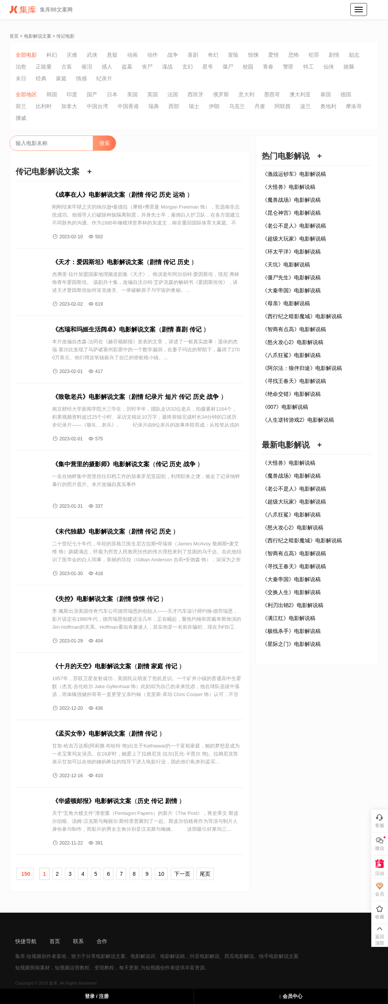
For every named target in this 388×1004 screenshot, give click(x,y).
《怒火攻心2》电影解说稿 (293, 342)
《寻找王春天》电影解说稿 (294, 381)
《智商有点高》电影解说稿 (294, 329)
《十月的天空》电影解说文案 (91, 666)
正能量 (44, 67)
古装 (66, 67)
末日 (21, 78)
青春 (268, 67)
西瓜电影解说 (239, 956)
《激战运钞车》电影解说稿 (294, 174)
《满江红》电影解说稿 (288, 618)
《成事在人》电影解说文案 (88, 194)
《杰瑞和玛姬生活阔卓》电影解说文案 (104, 329)
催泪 (86, 67)
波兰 (305, 106)
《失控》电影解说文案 (82, 599)
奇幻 (213, 55)
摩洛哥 (354, 106)
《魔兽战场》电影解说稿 (291, 199)
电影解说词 (142, 956)
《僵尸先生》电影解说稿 (291, 277)
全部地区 (26, 94)
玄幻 (187, 67)
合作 (102, 941)
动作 (152, 55)
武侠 (92, 55)
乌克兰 (237, 106)
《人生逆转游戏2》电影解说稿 (298, 419)
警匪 (288, 67)
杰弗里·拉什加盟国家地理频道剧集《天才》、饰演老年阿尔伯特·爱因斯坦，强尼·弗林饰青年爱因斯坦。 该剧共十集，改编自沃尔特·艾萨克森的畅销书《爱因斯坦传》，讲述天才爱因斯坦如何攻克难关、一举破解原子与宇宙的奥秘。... (145, 282)
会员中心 (290, 996)
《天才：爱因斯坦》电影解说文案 (97, 262)
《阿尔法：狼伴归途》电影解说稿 (302, 368)
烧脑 (348, 67)
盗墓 (127, 67)
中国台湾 (97, 106)
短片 (171, 397)
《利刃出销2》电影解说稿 (293, 605)
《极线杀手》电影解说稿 (291, 631)
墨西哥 (272, 94)
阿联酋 (283, 106)
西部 (174, 106)
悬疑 (112, 55)
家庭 (61, 78)
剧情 (334, 55)
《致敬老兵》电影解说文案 (88, 397)
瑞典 (153, 106)
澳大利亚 (300, 94)
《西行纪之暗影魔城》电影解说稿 (302, 316)
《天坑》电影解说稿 (286, 264)
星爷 (207, 67)
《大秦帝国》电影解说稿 (291, 290)
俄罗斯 (221, 94)
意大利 (246, 94)
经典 (41, 78)
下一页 (182, 874)
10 (161, 874)
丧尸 (147, 67)
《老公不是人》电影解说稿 (294, 225)
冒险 (233, 55)
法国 (172, 94)
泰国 (325, 94)
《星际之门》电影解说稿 (291, 644)
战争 (172, 55)
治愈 (21, 67)
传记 (151, 194)
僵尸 (228, 67)
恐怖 (293, 55)
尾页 (205, 874)
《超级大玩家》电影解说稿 (294, 238)
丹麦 (259, 106)
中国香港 (128, 106)
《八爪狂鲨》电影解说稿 (291, 355)
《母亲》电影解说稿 (286, 303)
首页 (14, 36)
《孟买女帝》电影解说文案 (88, 733)
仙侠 (328, 67)
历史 (165, 194)
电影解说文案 (37, 36)
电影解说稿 (172, 956)
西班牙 (196, 94)
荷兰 (21, 106)
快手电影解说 (274, 956)
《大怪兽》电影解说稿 (288, 187)
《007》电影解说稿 (285, 407)
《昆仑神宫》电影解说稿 (291, 212)
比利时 (44, 106)
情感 (81, 78)
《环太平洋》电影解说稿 (291, 251)
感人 (107, 67)
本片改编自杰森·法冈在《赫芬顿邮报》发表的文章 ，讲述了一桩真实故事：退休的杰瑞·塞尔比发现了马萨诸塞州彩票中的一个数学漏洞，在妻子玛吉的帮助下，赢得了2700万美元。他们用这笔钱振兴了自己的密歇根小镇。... (146, 349)
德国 (345, 94)
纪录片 (104, 78)
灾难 (72, 55)
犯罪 (313, 55)
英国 (152, 94)
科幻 (51, 55)
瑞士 (194, 106)
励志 (354, 55)
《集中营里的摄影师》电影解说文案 (100, 464)
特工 (308, 67)
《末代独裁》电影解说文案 (88, 531)
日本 (112, 94)
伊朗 (214, 106)
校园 (248, 67)
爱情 (273, 55)
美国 (132, 94)
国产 (92, 94)
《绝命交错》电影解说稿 (291, 394)
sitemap (129, 941)
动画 (132, 55)
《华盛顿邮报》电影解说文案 (91, 801)
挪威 (21, 118)
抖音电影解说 (204, 956)
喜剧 (193, 55)
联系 (78, 941)
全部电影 (26, 55)
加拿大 (69, 106)
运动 (179, 194)
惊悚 (253, 55)
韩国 (51, 94)
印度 (72, 94)
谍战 (167, 67)
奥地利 (328, 106)
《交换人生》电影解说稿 (291, 592)
